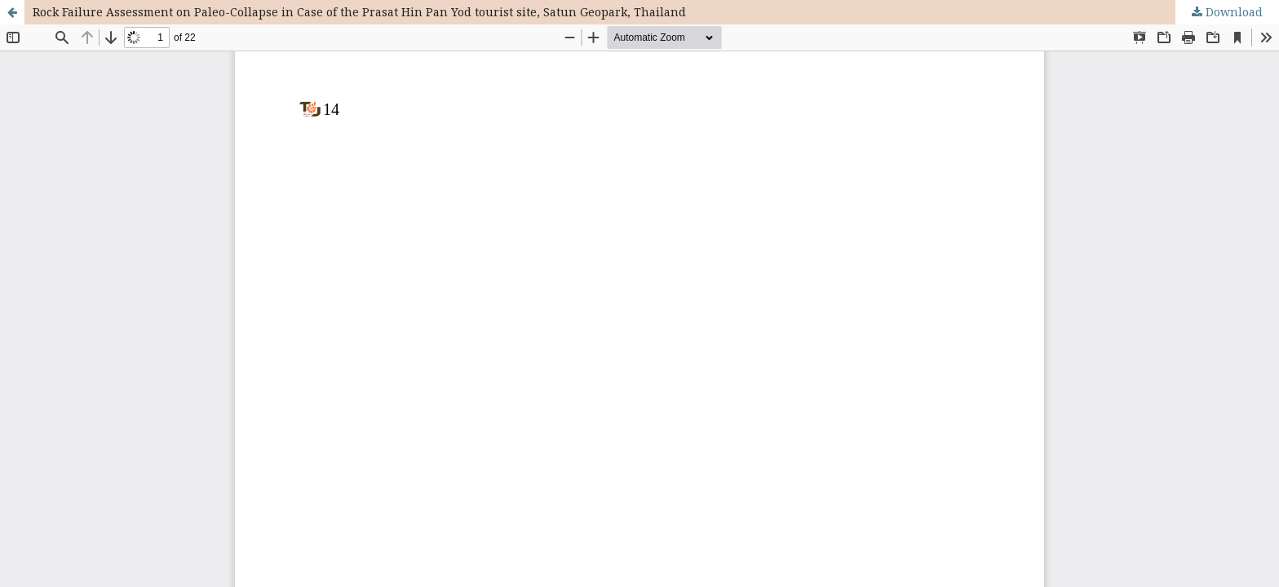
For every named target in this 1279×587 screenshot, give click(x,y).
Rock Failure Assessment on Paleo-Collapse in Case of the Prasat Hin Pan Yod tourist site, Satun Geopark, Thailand (359, 12)
